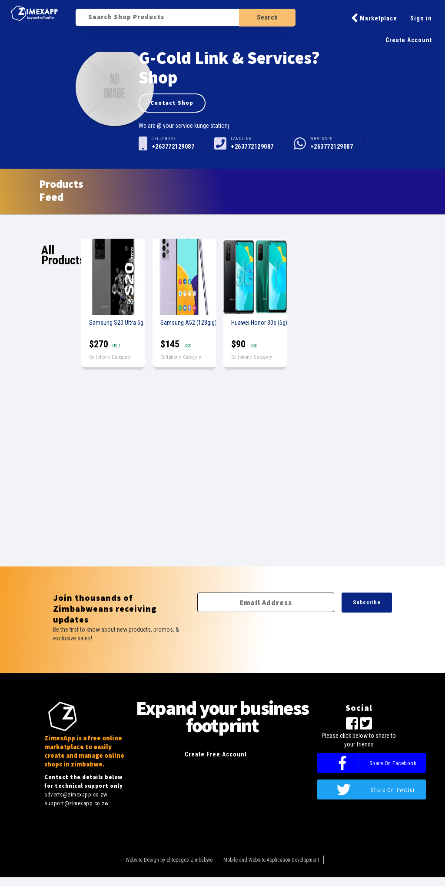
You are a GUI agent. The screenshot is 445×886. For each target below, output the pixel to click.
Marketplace (374, 18)
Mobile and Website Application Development (271, 860)
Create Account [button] (408, 40)
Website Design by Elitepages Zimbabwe (169, 860)
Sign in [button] (421, 18)
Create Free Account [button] (216, 754)
